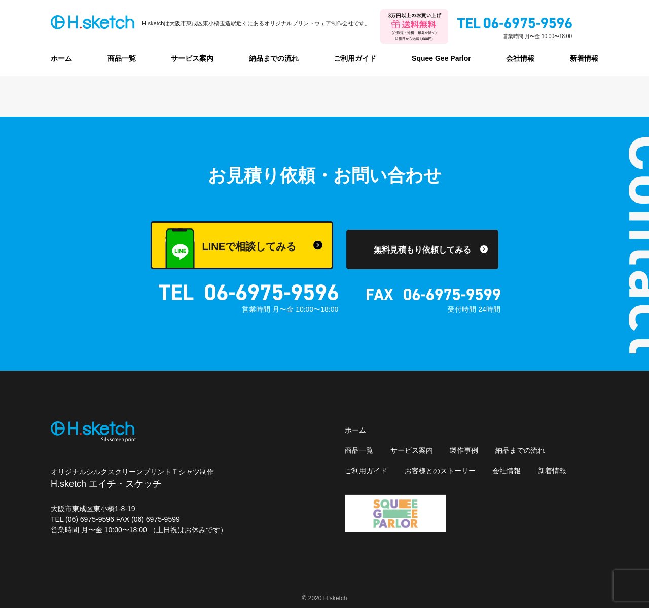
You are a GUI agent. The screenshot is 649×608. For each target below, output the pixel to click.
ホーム (61, 58)
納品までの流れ (274, 58)
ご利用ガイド (355, 58)
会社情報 (520, 58)
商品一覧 (121, 58)
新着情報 (584, 58)
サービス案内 (192, 58)
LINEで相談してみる (230, 248)
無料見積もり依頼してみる (422, 249)
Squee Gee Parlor (441, 58)
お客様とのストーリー (440, 471)
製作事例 (464, 450)
